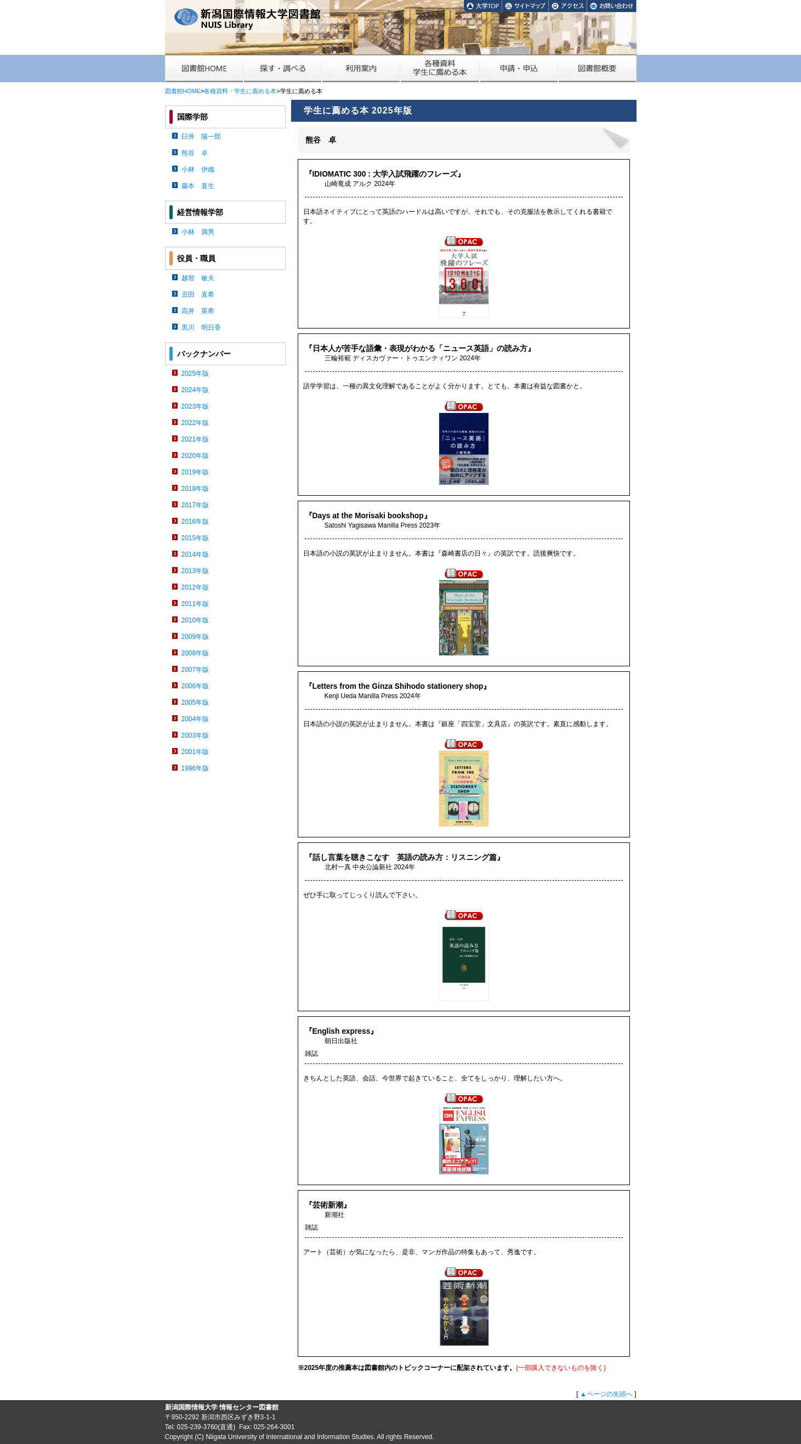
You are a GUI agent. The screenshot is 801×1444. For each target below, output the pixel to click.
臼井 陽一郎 (201, 136)
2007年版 (195, 669)
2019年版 (195, 472)
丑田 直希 (197, 294)
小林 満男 (197, 232)
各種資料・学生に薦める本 (240, 91)
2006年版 (195, 686)
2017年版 (195, 505)
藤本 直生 (197, 186)
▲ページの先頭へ (606, 1394)
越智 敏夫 (197, 278)
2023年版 (195, 406)
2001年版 (195, 752)
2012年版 (195, 587)
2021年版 (195, 439)
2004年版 (195, 719)
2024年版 (195, 390)
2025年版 (195, 373)
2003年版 (195, 735)
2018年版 (195, 488)
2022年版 (195, 423)
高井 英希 (197, 311)
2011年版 (195, 604)
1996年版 (195, 768)
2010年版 (195, 620)
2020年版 (195, 456)
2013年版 (195, 571)
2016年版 (195, 521)
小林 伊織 (197, 169)
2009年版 (195, 637)
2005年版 (195, 702)
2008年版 (195, 653)
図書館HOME (183, 91)
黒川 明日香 (201, 327)
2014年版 (195, 554)
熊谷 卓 (194, 153)
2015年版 (195, 538)
